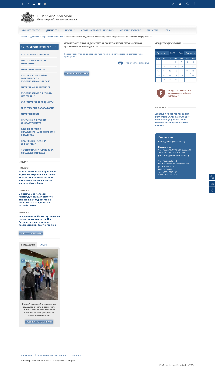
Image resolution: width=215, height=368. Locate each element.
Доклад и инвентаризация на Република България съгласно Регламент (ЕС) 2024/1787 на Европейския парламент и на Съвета (172, 119)
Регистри (152, 30)
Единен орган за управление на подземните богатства (38, 132)
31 (182, 79)
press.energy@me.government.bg (173, 155)
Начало (24, 36)
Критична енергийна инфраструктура (33, 121)
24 (182, 75)
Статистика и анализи (35, 54)
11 (187, 66)
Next (55, 260)
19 (193, 71)
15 (170, 71)
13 (158, 71)
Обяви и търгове (130, 30)
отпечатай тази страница (133, 63)
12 (193, 66)
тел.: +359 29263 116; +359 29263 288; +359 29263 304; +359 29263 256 (175, 151)
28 (164, 79)
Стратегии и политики (52, 36)
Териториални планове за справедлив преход (37, 151)
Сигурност (75, 355)
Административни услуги (97, 30)
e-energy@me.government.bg (171, 141)
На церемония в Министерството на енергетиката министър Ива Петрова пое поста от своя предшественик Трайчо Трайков (39, 220)
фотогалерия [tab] (28, 244)
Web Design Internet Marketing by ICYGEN (176, 365)
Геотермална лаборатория (37, 108)
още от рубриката (31, 233)
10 (182, 66)
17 (182, 71)
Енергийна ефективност (35, 87)
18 (187, 71)
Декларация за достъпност (52, 355)
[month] (180, 53)
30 (176, 79)
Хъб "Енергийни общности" (37, 102)
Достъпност (27, 355)
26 (193, 75)
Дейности (52, 30)
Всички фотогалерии (39, 321)
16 (176, 71)
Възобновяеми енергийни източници (36, 95)
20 (158, 75)
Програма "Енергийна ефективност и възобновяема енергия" (35, 78)
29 (170, 79)
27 (158, 79)
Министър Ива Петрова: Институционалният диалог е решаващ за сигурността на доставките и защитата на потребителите (36, 199)
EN (173, 3)
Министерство (31, 30)
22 (170, 75)
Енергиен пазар (30, 114)
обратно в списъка (77, 73)
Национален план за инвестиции (33, 142)
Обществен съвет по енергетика (33, 62)
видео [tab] (43, 244)
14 (164, 71)
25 (187, 75)
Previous (23, 260)
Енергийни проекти (33, 69)
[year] (172, 53)
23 (176, 75)
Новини (70, 30)
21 (164, 75)
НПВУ (167, 30)
